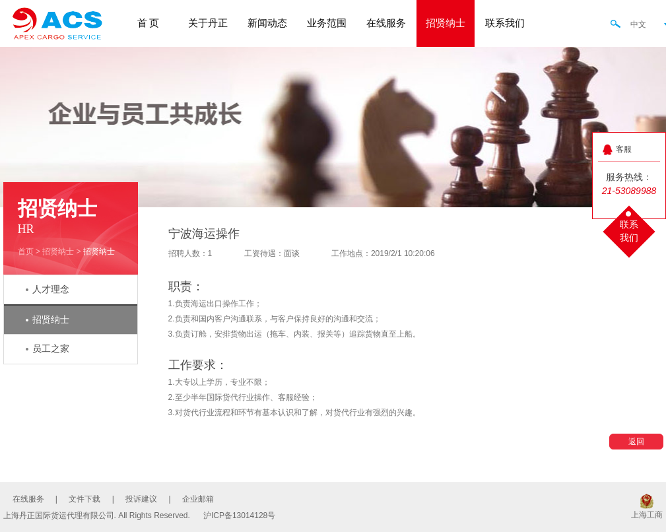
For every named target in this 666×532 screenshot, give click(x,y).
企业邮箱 (198, 499)
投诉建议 (141, 499)
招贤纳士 (445, 23)
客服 (624, 149)
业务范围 (327, 23)
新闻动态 (267, 23)
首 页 (148, 23)
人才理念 (50, 289)
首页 (26, 251)
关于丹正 (208, 23)
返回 (636, 441)
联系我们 (505, 23)
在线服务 (386, 23)
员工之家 (50, 349)
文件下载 (84, 499)
